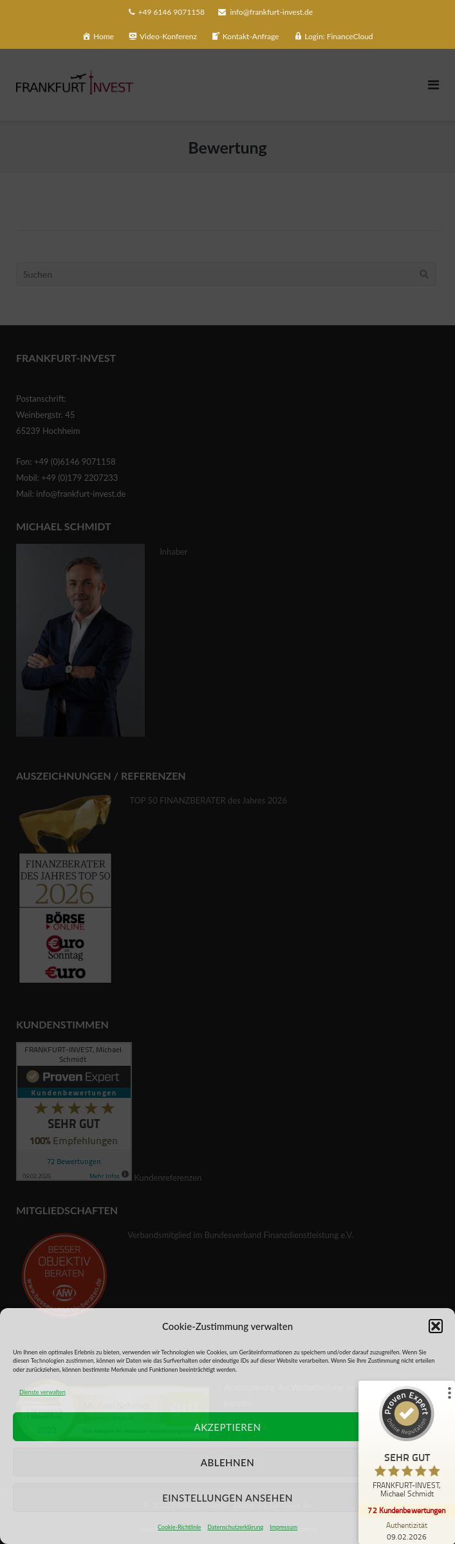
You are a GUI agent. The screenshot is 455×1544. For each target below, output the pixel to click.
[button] (435, 1326)
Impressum (283, 1527)
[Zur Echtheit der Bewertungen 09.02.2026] (406, 1530)
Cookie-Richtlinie (179, 1527)
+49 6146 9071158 (171, 12)
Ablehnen (227, 1462)
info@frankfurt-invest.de (271, 12)
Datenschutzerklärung (235, 1527)
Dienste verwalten (42, 1392)
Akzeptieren (227, 1427)
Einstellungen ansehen (227, 1498)
